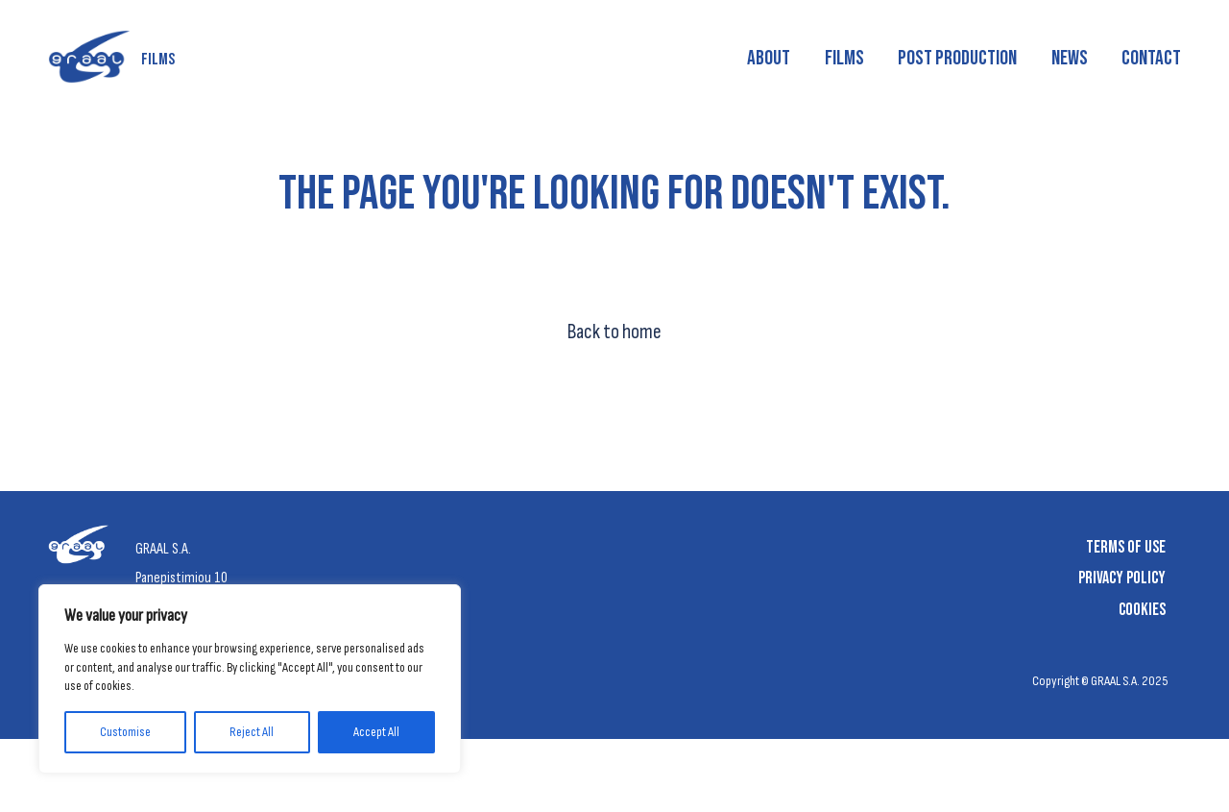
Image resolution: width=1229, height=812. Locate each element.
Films (844, 58)
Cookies (1142, 610)
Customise (125, 732)
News (1069, 58)
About (768, 58)
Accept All (376, 732)
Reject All (251, 732)
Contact (1151, 58)
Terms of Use (1126, 547)
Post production (957, 58)
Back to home (614, 332)
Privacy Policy (1122, 578)
